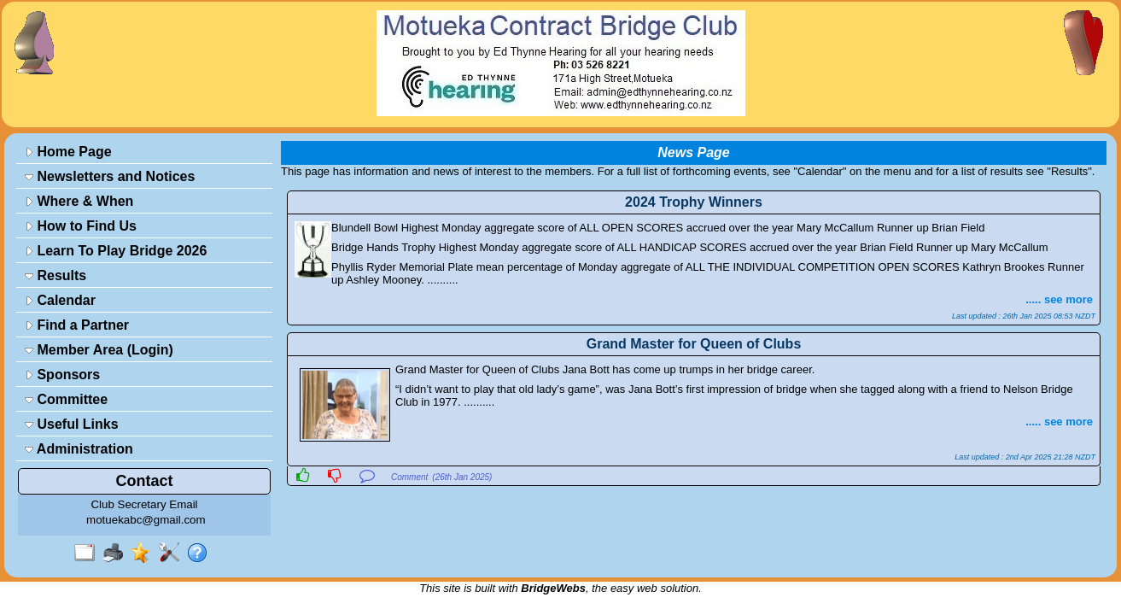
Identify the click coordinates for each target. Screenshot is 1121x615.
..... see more (1059, 299)
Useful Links (72, 424)
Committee (66, 399)
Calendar (60, 300)
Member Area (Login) (99, 350)
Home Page (68, 151)
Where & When (79, 201)
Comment (409, 477)
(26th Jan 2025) (462, 477)
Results (55, 275)
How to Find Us (81, 226)
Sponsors (62, 374)
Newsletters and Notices (110, 176)
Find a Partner (77, 325)
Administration (79, 449)
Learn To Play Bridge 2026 (116, 250)
